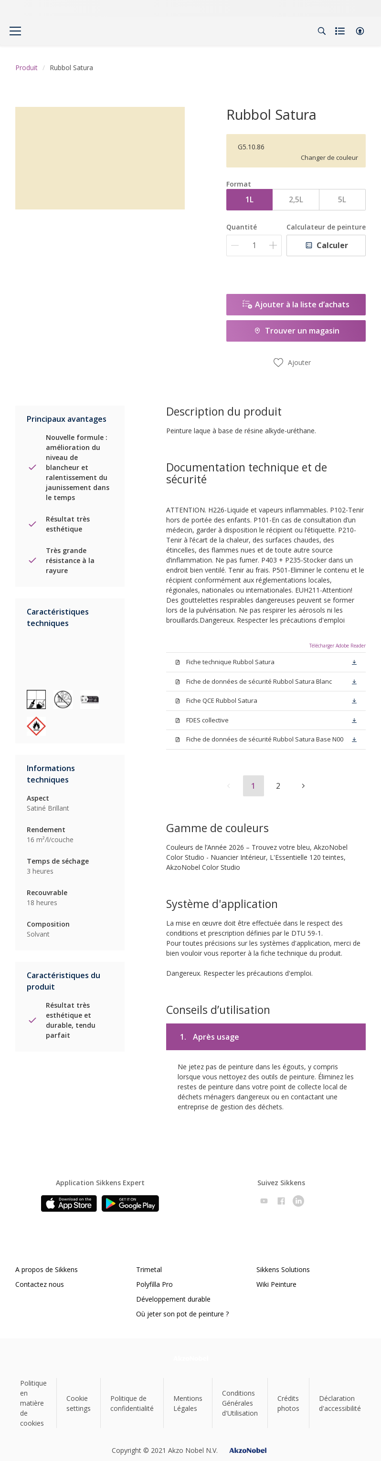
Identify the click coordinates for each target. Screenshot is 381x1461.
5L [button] (342, 199)
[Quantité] (254, 245)
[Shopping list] (341, 31)
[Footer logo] (191, 1358)
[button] (360, 31)
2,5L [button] (296, 199)
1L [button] (249, 199)
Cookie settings (78, 1403)
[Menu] (15, 31)
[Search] (322, 31)
